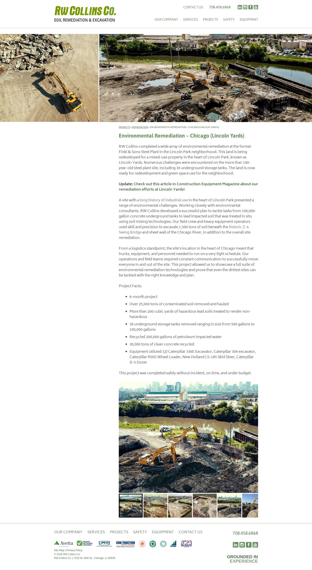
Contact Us (193, 7)
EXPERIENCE (242, 559)
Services (190, 20)
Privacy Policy (74, 550)
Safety (229, 20)
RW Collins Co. (85, 14)
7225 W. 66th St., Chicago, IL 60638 (94, 557)
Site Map (59, 550)
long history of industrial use (164, 200)
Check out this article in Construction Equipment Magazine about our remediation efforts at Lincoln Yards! (188, 187)
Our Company (166, 20)
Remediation (140, 127)
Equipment (249, 20)
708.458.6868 (220, 7)
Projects (210, 20)
